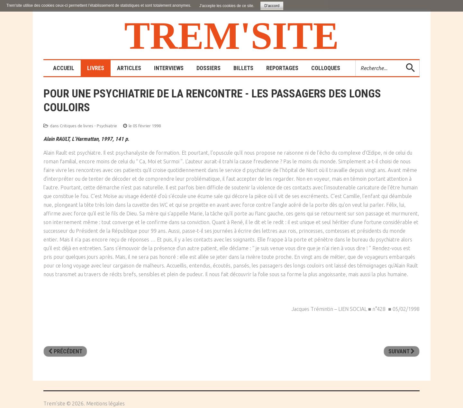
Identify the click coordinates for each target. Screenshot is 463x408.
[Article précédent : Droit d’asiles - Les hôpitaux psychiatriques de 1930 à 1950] (65, 351)
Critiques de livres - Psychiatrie (88, 125)
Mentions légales (105, 403)
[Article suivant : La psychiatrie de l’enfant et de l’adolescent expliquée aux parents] (402, 351)
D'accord (271, 6)
